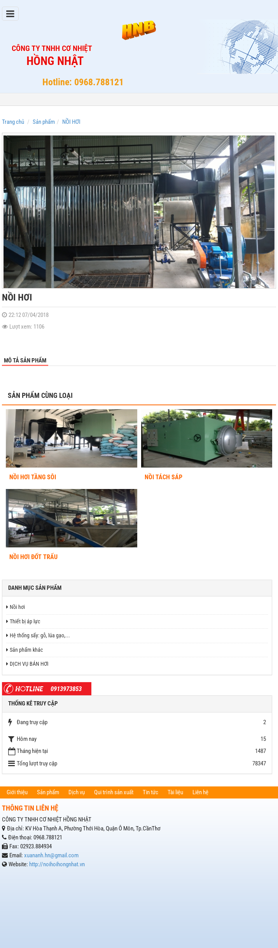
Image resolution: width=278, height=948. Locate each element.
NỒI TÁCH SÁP (163, 477)
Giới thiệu (17, 792)
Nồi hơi (15, 607)
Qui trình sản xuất (113, 792)
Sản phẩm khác (24, 650)
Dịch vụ (76, 792)
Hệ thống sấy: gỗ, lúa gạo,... (38, 635)
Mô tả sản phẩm (25, 360)
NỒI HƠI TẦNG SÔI (32, 477)
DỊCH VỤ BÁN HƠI (27, 664)
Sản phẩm (48, 792)
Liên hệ (200, 792)
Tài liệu (175, 792)
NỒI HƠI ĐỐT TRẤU (33, 557)
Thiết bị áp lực (23, 621)
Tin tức (150, 792)
